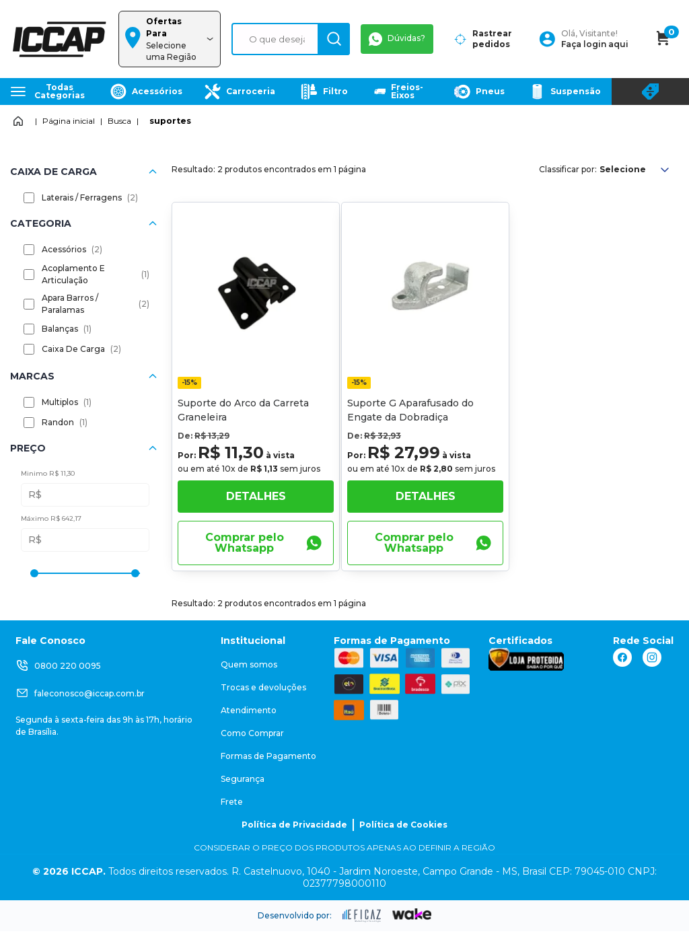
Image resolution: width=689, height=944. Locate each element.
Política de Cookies (403, 825)
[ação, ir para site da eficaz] (362, 915)
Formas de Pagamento (268, 756)
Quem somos (249, 664)
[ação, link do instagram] (652, 657)
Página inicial (68, 121)
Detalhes (256, 496)
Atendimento (249, 710)
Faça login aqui (594, 44)
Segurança (242, 779)
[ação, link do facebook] (622, 657)
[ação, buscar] (334, 39)
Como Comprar (252, 733)
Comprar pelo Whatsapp (263, 542)
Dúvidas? (397, 39)
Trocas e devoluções (263, 687)
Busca (119, 121)
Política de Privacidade (294, 825)
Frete (232, 802)
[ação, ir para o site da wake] (412, 914)
